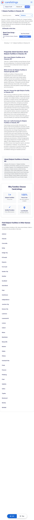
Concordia (4, 243)
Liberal (3, 327)
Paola (3, 365)
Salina (3, 388)
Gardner (4, 276)
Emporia (4, 262)
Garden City (5, 271)
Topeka (4, 393)
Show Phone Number (25, 33)
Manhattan (5, 337)
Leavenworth (5, 318)
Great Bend (5, 285)
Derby (3, 248)
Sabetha (4, 384)
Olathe (3, 351)
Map (22, 516)
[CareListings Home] (14, 2)
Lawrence (4, 313)
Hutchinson (5, 295)
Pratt (3, 379)
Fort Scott (4, 266)
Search (27, 6)
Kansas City (5, 309)
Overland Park (5, 360)
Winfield (4, 407)
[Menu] (31, 2)
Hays (3, 290)
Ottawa (4, 356)
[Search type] (9, 7)
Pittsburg (4, 374)
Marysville (4, 342)
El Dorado (4, 257)
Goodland (4, 281)
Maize (3, 332)
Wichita (4, 402)
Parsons (4, 370)
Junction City (5, 304)
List (12, 516)
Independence (5, 299)
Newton (4, 346)
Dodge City (5, 252)
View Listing (25, 36)
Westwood (4, 398)
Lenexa (4, 323)
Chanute (4, 238)
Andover (4, 234)
